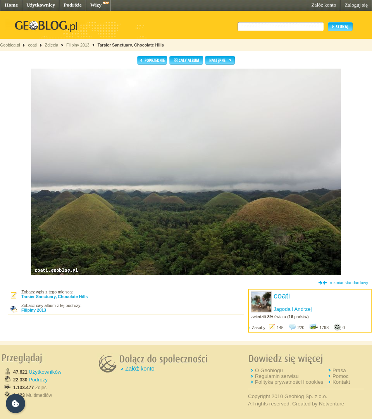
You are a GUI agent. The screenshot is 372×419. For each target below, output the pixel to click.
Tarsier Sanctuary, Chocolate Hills (131, 45)
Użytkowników (45, 372)
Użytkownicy (40, 5)
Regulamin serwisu (277, 376)
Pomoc (340, 376)
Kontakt (341, 382)
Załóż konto (323, 5)
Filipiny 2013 (78, 45)
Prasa (339, 370)
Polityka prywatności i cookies (289, 382)
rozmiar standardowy (349, 282)
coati (32, 45)
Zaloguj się (356, 5)
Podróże (73, 5)
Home (11, 5)
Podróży (38, 380)
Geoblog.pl (10, 45)
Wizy (96, 5)
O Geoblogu (269, 370)
